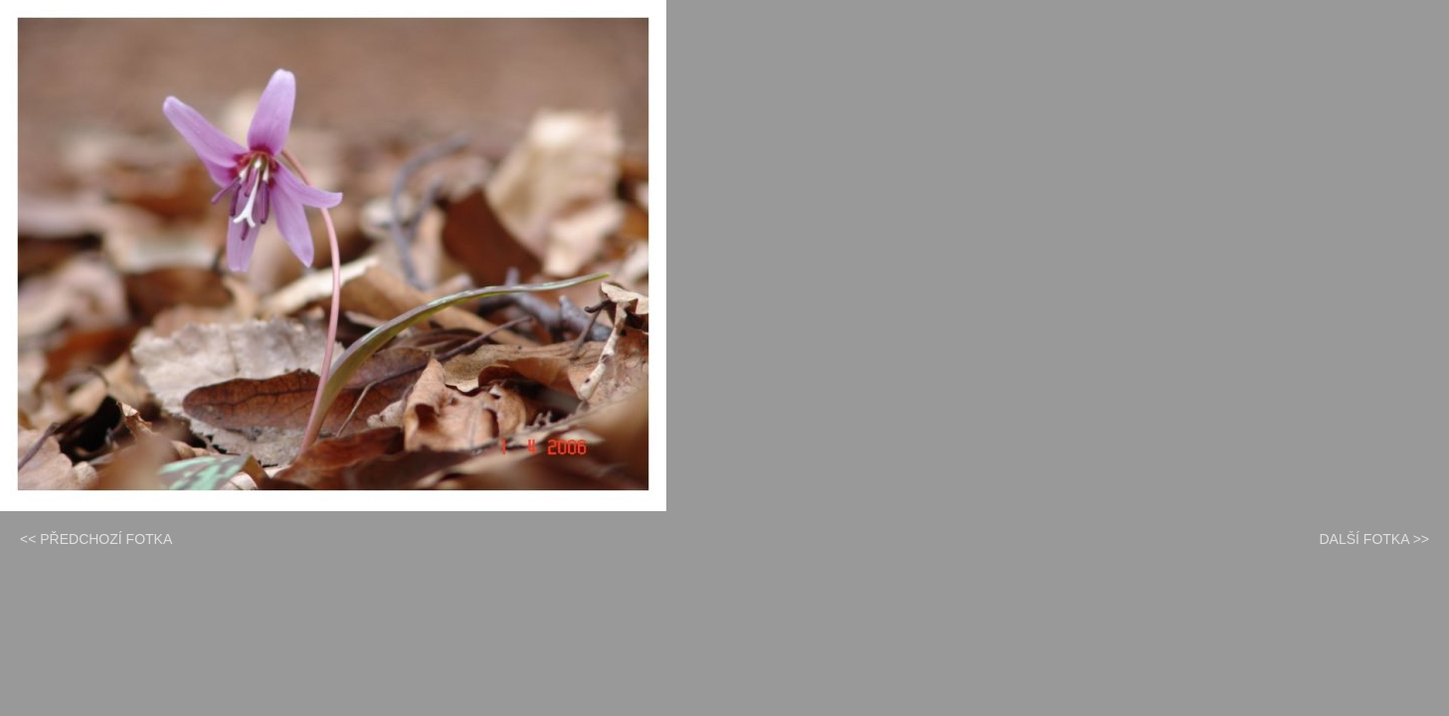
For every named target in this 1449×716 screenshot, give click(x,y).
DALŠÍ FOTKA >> (1375, 539)
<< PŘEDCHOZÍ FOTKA (96, 539)
